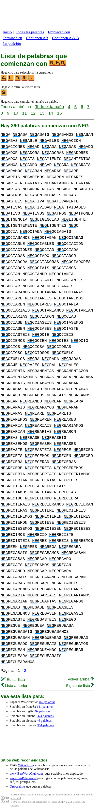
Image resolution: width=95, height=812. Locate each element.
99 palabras (42, 711)
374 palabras (45, 716)
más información (76, 794)
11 (24, 113)
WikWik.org (26, 765)
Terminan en (12, 38)
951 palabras (45, 725)
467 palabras (47, 702)
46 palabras (44, 720)
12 (33, 113)
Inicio (7, 32)
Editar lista (13, 679)
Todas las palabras (30, 32)
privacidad (16, 798)
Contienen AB (37, 38)
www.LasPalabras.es (23, 778)
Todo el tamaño (49, 106)
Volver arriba (81, 679)
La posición (12, 44)
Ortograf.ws (17, 786)
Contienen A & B (65, 38)
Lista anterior (14, 686)
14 (50, 113)
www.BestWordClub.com (26, 773)
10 (15, 113)
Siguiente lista (80, 686)
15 (59, 113)
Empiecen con (59, 32)
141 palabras (45, 706)
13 (42, 113)
